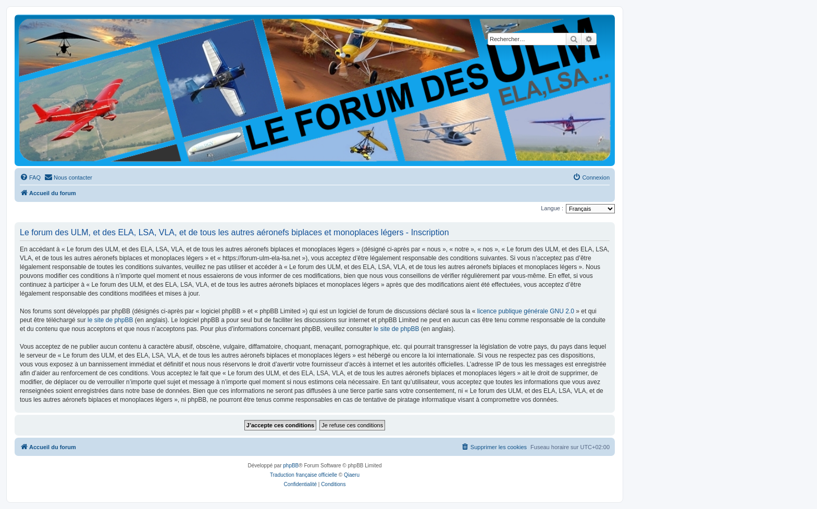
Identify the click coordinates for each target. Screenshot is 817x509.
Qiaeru (352, 475)
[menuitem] (30, 177)
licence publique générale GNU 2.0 (525, 311)
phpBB (291, 465)
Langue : (552, 208)
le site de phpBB (110, 320)
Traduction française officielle (303, 475)
